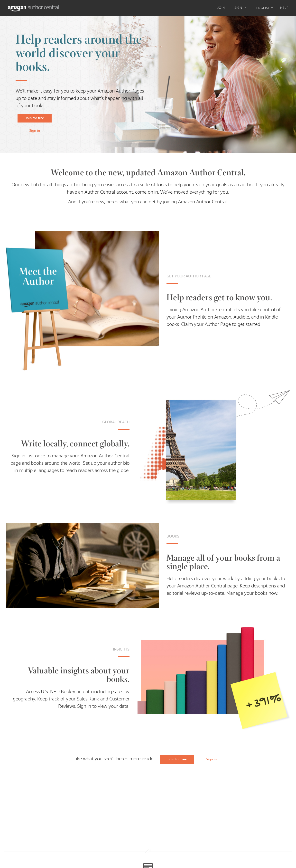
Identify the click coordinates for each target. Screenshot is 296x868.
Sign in (34, 130)
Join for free (34, 118)
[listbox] (265, 8)
